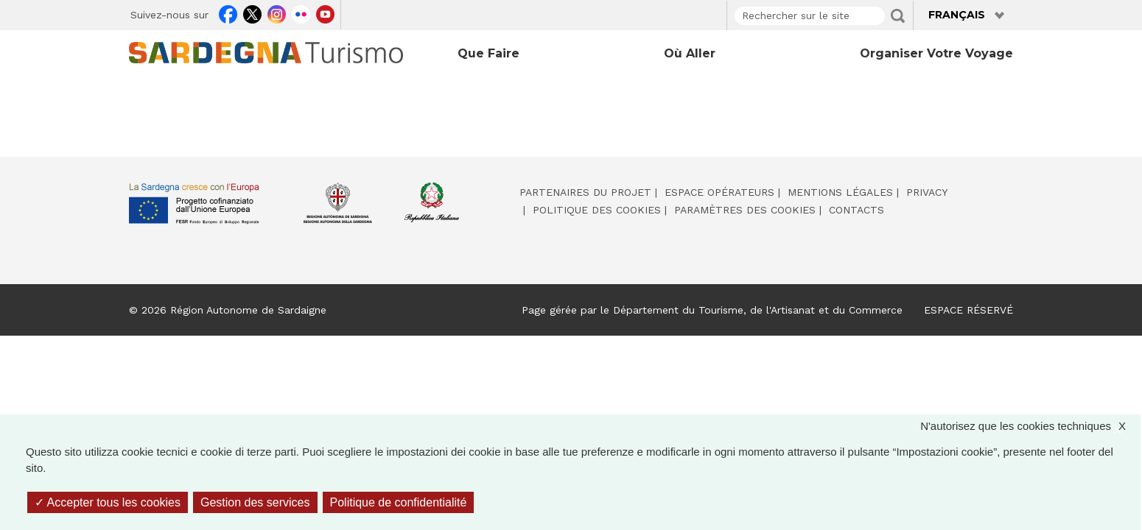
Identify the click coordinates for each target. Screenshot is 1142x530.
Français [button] (956, 14)
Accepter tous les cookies (108, 502)
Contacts (856, 210)
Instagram (276, 12)
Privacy (926, 192)
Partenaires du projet (585, 192)
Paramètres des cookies (745, 210)
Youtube (325, 12)
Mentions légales (840, 192)
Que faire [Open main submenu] (488, 53)
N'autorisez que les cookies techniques (1030, 426)
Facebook (228, 12)
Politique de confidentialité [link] (398, 502)
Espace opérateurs (719, 192)
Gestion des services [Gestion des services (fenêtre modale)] (255, 502)
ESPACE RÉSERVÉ (968, 310)
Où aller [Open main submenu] (689, 53)
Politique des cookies (597, 210)
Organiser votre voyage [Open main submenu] (936, 53)
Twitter (252, 12)
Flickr (301, 12)
